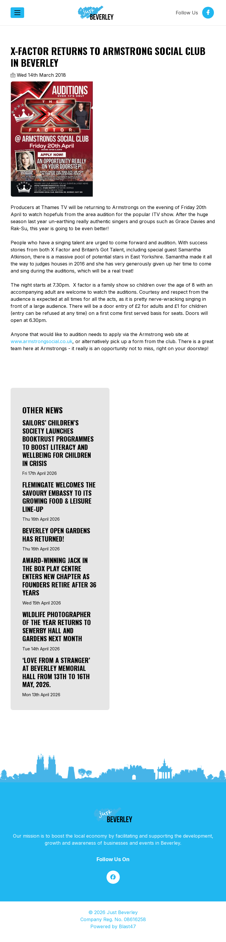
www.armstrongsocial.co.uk (41, 341)
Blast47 (127, 926)
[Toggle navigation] (17, 12)
